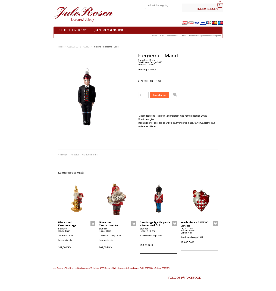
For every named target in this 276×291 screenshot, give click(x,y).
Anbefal (75, 154)
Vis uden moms (90, 154)
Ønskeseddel (172, 36)
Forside (153, 36)
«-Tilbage (62, 154)
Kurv (162, 36)
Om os (183, 36)
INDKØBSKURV (207, 8)
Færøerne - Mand (110, 47)
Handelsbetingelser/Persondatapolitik (205, 36)
